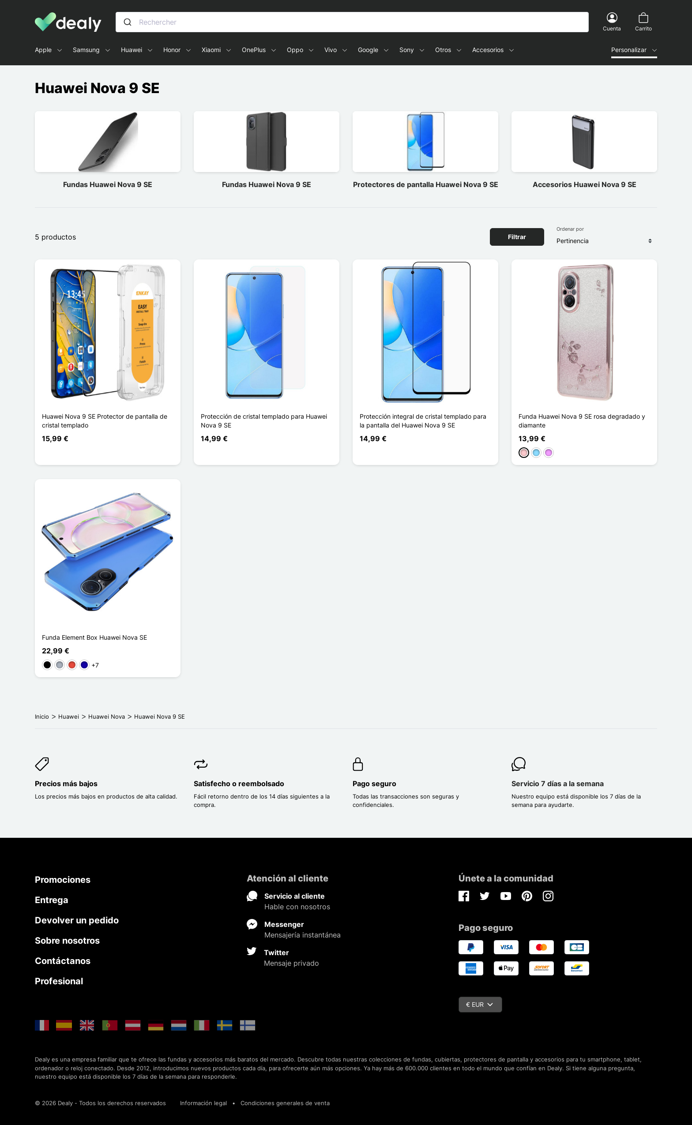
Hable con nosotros (297, 906)
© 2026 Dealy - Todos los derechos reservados (100, 1102)
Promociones (62, 879)
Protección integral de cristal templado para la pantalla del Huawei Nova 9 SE (423, 420)
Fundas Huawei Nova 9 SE (107, 184)
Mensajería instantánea (302, 934)
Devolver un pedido (77, 920)
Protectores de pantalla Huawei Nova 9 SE (425, 184)
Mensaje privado (291, 963)
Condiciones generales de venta (285, 1102)
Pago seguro (374, 783)
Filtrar (517, 236)
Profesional (59, 981)
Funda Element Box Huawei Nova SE (94, 637)
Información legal (203, 1102)
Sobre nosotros (67, 940)
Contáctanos (62, 961)
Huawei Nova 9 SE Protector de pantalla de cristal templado (104, 420)
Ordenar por (570, 229)
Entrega (51, 900)
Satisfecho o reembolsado (239, 783)
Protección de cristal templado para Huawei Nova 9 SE (264, 420)
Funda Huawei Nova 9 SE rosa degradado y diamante (582, 420)
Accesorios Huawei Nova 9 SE (584, 184)
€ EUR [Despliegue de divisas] (479, 1004)
